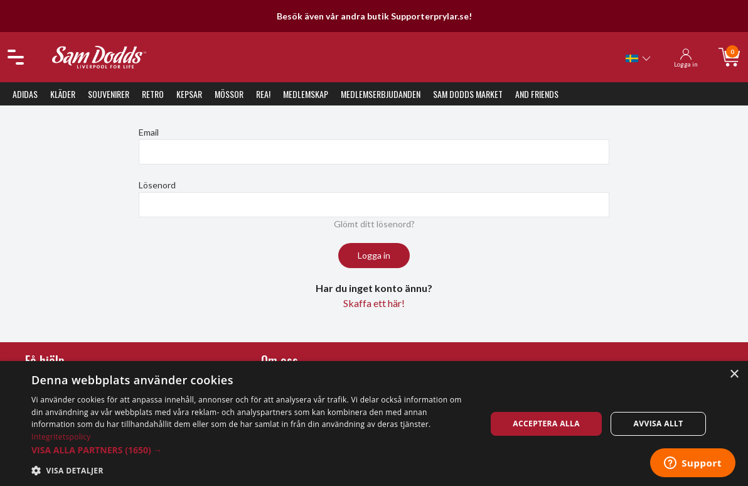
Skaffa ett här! (374, 303)
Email (149, 132)
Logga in (374, 255)
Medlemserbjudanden (380, 93)
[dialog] (374, 423)
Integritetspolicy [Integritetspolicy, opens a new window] (61, 436)
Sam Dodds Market (468, 93)
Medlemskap (305, 93)
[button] (252, 449)
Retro (153, 93)
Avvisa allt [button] (658, 423)
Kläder (62, 93)
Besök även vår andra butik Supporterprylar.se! (374, 16)
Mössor (229, 93)
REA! (263, 93)
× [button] (734, 374)
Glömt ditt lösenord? (374, 224)
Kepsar (189, 93)
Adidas (25, 93)
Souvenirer (108, 93)
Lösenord (157, 185)
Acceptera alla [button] (546, 423)
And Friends (536, 93)
